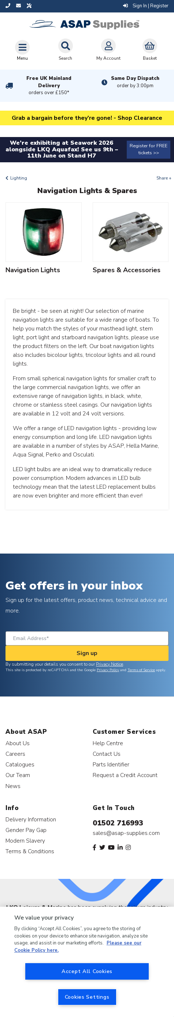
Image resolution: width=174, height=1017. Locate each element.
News (13, 786)
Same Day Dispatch (135, 82)
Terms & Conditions (29, 851)
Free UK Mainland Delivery (49, 85)
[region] (87, 962)
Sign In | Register (146, 6)
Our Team (17, 775)
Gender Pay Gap (26, 830)
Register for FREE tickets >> (148, 149)
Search (65, 49)
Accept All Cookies (87, 971)
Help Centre (108, 743)
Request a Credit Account (125, 775)
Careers (15, 754)
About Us (17, 743)
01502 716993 (118, 823)
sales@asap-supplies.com (126, 833)
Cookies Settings (87, 997)
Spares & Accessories (126, 270)
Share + (163, 178)
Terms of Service (141, 670)
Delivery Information (30, 819)
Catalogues (19, 764)
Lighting (18, 178)
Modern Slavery (25, 840)
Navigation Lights (32, 270)
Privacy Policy (108, 670)
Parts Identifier (111, 764)
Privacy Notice (109, 664)
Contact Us (107, 754)
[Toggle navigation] (22, 50)
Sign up (87, 653)
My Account (108, 49)
